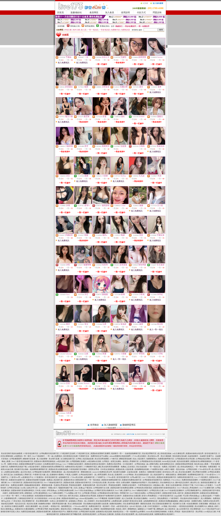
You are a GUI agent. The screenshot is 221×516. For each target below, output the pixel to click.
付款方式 (141, 12)
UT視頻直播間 (111, 428)
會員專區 (94, 12)
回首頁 (60, 12)
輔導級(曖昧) (90, 26)
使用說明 (125, 12)
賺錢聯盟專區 (129, 425)
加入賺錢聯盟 (110, 425)
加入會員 (109, 12)
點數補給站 (76, 12)
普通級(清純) (105, 26)
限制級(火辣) (75, 26)
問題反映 (157, 12)
